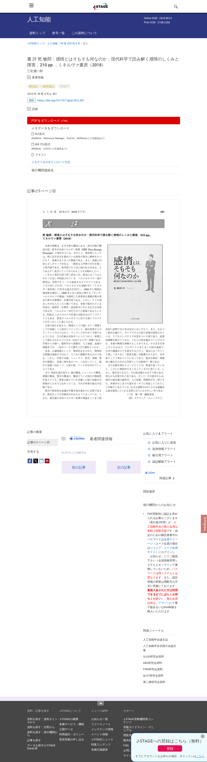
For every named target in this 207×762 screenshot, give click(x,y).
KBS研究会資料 (152, 663)
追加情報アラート (164, 449)
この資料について (84, 33)
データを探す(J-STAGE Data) (41, 746)
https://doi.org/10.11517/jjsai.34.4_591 (60, 100)
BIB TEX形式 (42, 144)
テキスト (40, 154)
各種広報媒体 (99, 749)
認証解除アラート (164, 461)
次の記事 (124, 467)
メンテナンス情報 (102, 729)
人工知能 (52, 43)
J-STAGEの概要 (68, 719)
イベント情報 (99, 734)
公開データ (66, 729)
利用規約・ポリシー (71, 734)
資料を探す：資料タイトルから (42, 720)
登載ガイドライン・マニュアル (138, 728)
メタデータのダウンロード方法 (50, 162)
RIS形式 (40, 134)
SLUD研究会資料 (153, 656)
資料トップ (37, 33)
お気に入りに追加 (164, 442)
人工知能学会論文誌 (155, 639)
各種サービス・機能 (71, 724)
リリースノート (101, 724)
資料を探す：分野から (41, 727)
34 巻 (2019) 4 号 (70, 43)
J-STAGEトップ (36, 43)
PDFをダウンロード (49, 120)
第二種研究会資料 (154, 682)
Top (100, 703)
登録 (170, 748)
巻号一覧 (58, 33)
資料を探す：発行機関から (42, 733)
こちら (200, 756)
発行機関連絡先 (42, 170)
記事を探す (34, 740)
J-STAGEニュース (102, 739)
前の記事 (79, 467)
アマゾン (163, 603)
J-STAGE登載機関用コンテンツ (138, 720)
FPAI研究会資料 (153, 669)
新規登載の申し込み (71, 739)
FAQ (126, 745)
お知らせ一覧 (99, 719)
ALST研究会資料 (153, 675)
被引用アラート (162, 455)
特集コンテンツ (101, 744)
